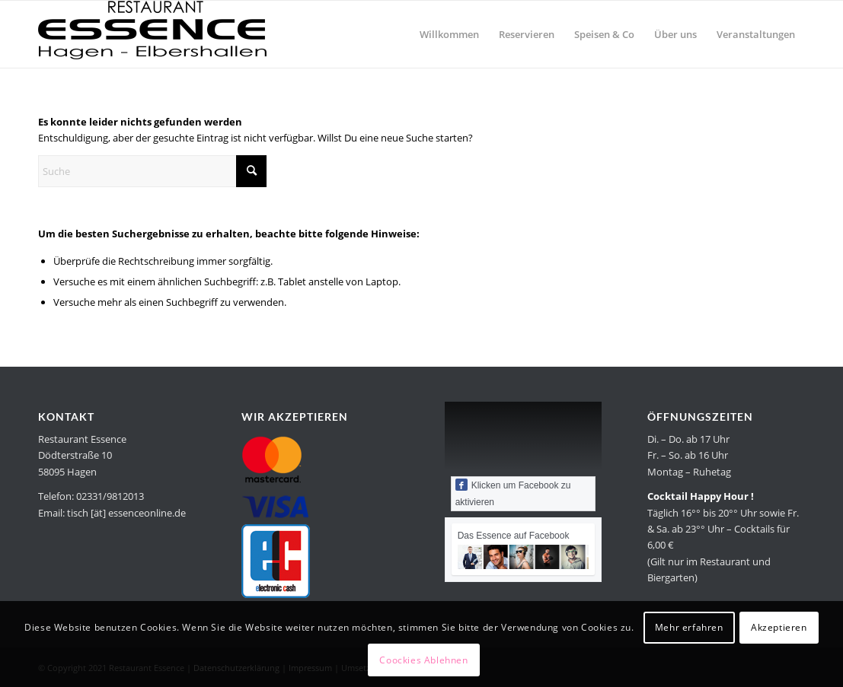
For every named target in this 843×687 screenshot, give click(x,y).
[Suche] (152, 171)
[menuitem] (449, 34)
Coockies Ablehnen (423, 660)
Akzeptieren (779, 627)
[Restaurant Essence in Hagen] (152, 34)
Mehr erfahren (689, 627)
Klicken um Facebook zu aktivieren (513, 493)
